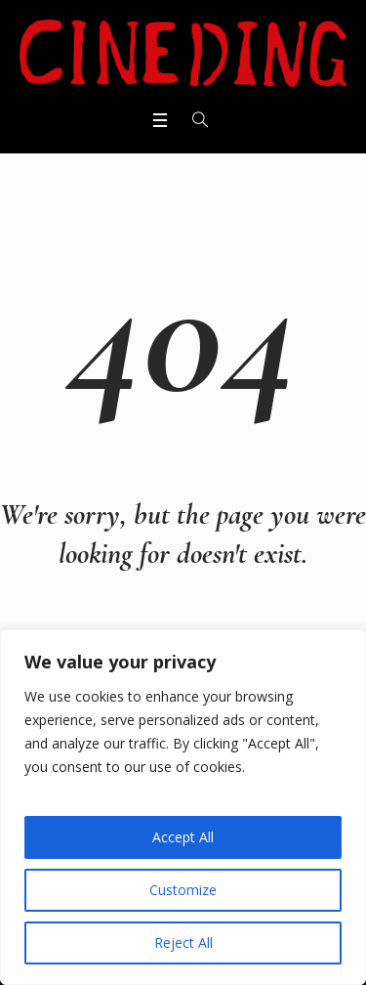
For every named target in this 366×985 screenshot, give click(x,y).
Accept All (183, 837)
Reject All (183, 942)
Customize (183, 889)
